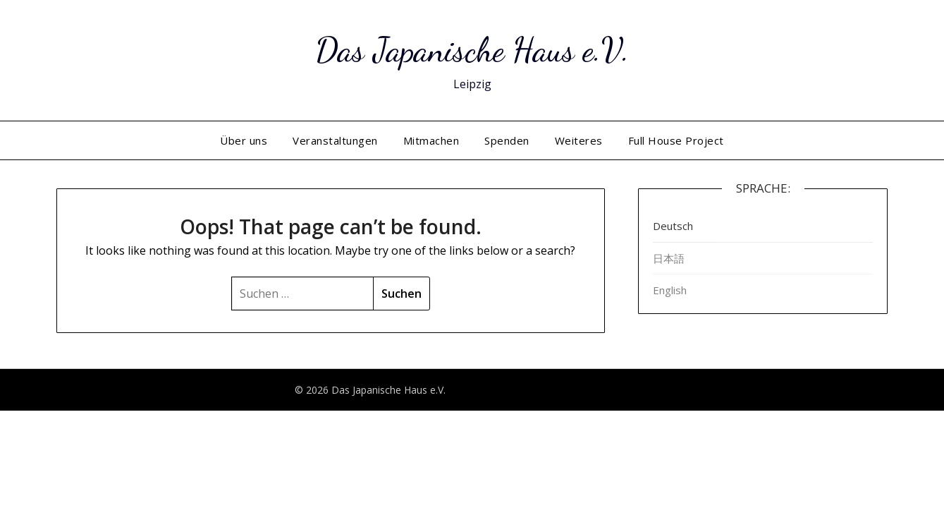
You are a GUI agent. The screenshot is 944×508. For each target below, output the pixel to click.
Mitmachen (431, 140)
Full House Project (676, 140)
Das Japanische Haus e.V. (472, 50)
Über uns (243, 140)
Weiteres (579, 140)
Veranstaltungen (335, 140)
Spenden (506, 140)
